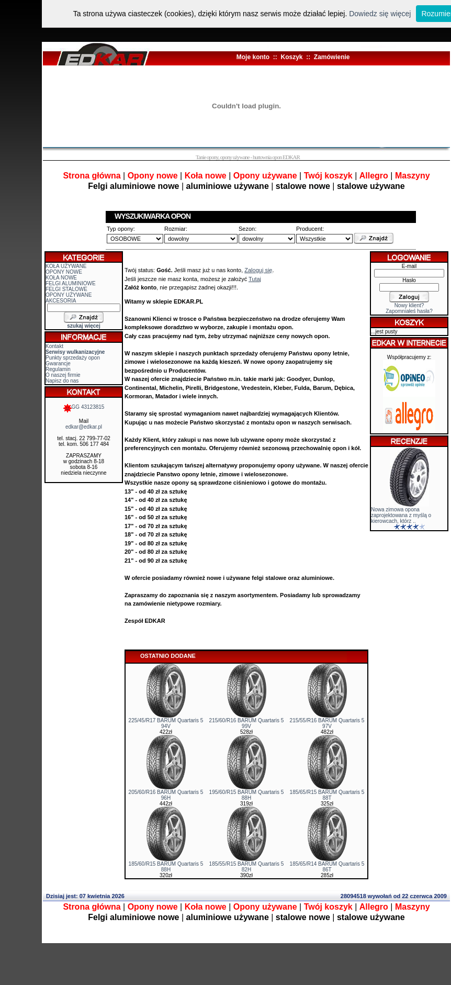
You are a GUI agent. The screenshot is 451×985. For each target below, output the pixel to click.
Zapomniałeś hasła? (409, 311)
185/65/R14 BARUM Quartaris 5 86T (327, 866)
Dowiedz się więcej (380, 13)
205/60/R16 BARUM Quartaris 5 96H (166, 795)
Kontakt (54, 346)
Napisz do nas (62, 381)
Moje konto (252, 57)
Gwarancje (58, 363)
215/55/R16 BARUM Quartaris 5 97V (327, 723)
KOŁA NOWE (61, 278)
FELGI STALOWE (66, 289)
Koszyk (291, 57)
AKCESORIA (61, 301)
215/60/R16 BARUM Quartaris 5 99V (246, 723)
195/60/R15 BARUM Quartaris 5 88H (246, 795)
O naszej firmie (63, 375)
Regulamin (58, 369)
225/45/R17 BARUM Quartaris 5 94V (166, 723)
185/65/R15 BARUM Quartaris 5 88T (327, 795)
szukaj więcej (83, 326)
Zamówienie (332, 57)
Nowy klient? (409, 305)
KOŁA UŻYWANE (66, 266)
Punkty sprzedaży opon (73, 358)
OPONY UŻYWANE (69, 295)
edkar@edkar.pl (83, 427)
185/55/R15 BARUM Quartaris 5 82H (246, 866)
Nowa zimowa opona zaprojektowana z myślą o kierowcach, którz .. (401, 515)
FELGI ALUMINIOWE (71, 283)
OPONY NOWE (64, 272)
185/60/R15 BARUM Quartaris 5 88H (166, 866)
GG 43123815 (84, 407)
